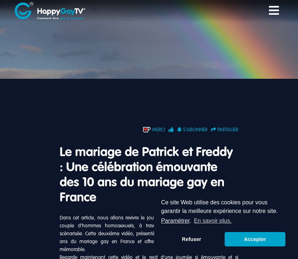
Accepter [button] (255, 239)
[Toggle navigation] (274, 11)
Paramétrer (175, 221)
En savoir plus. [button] (212, 221)
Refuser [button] (191, 239)
